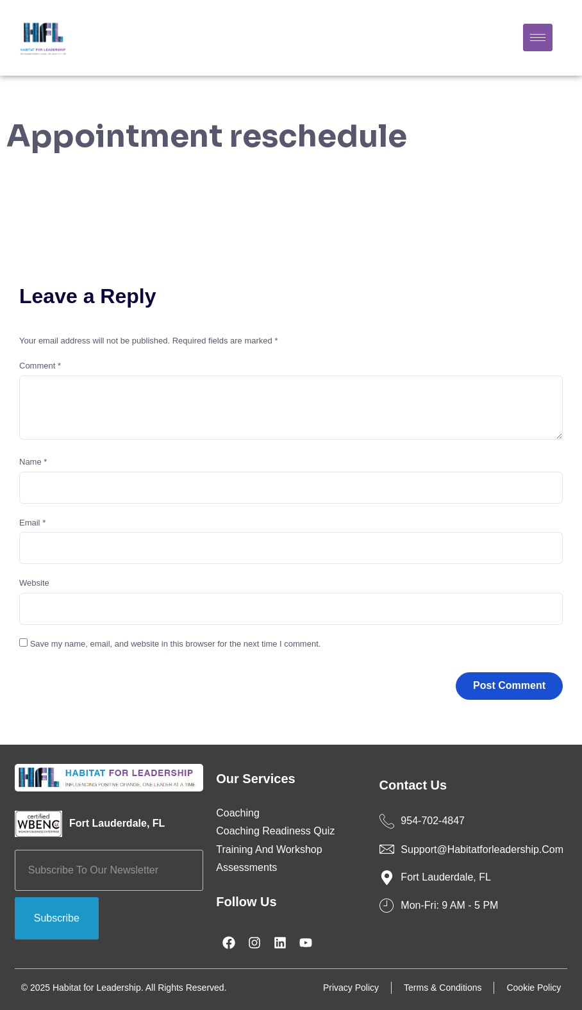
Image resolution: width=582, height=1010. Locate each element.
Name (33, 462)
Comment (40, 365)
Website (34, 583)
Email (32, 522)
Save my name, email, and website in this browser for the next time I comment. (175, 644)
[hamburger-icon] (538, 37)
